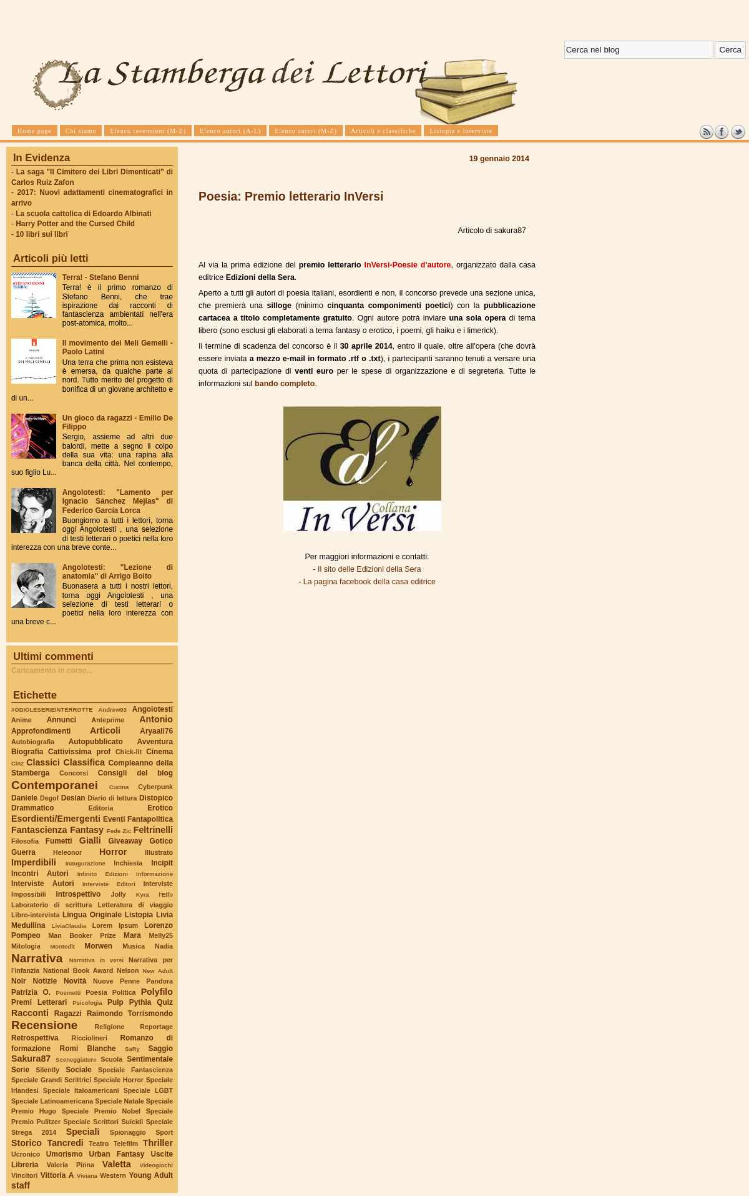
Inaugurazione (85, 863)
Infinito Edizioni (102, 873)
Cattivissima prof (79, 751)
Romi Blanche (88, 1048)
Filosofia (25, 841)
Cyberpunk (155, 786)
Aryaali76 (156, 731)
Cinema (159, 751)
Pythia (140, 1002)
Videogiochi (157, 1165)
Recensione (44, 1025)
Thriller (158, 1143)
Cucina (119, 787)
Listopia (139, 914)
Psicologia (87, 1002)
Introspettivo (78, 894)
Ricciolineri (89, 1038)
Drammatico (32, 808)
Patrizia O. (31, 992)
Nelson (128, 970)
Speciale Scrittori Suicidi (103, 1121)
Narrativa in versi (96, 960)
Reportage (156, 1026)
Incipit (162, 863)
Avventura (155, 741)
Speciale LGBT (148, 1090)
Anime (21, 720)
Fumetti (59, 841)
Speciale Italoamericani (81, 1090)
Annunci (61, 719)
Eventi (114, 819)
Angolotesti (152, 709)
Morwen (98, 946)
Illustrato (159, 852)
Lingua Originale (92, 914)
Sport (164, 1132)
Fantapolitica (150, 819)
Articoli (105, 730)
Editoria (101, 808)
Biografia (27, 751)
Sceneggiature (76, 1059)
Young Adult (151, 1175)
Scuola (111, 1059)
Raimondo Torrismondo (130, 1013)
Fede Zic (119, 830)
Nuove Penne (116, 981)
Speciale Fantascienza (135, 1070)
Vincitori (24, 1175)
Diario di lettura (112, 798)
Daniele (24, 798)
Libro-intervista (35, 915)
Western (113, 1175)
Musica (133, 946)
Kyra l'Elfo (154, 894)
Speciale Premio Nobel (101, 1111)
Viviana (87, 1175)
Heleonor (67, 852)
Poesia (96, 992)
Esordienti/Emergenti (55, 819)
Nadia (164, 946)
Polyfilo (157, 992)
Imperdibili (33, 862)
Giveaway (126, 841)
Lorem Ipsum (115, 925)
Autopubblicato (96, 741)
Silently (47, 1070)
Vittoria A (57, 1175)
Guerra (23, 852)
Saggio (161, 1048)
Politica (124, 992)
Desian (73, 798)
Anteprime (108, 720)
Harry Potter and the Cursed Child (75, 223)
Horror (113, 852)
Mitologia (26, 946)
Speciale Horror (119, 1080)
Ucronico (25, 1154)
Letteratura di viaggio (135, 905)
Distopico (156, 798)
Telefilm (126, 1143)
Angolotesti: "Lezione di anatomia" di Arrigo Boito (117, 572)
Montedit (62, 946)
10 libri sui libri (42, 234)
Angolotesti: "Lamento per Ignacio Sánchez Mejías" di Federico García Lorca (117, 501)
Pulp (115, 1002)
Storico (26, 1143)
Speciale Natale (119, 1101)
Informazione (154, 873)
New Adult (157, 970)
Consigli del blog (135, 773)
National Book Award (78, 970)
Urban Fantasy (116, 1154)
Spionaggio (128, 1132)
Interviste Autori (42, 883)
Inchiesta (128, 863)
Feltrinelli (153, 830)
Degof (49, 798)
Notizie (44, 981)
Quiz (165, 1002)
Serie (20, 1069)
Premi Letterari (39, 1002)
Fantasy (87, 830)
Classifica (84, 762)
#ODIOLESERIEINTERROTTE (51, 709)
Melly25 (161, 935)
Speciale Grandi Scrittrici (51, 1080)
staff (20, 1185)
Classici (43, 762)
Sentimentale (150, 1059)
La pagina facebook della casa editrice (369, 581)
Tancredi (65, 1143)
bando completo (285, 383)
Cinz (17, 763)
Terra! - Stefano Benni (100, 277)
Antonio (156, 719)
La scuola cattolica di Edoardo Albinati (83, 213)
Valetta (116, 1164)
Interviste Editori (108, 883)
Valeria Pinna (70, 1165)
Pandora (159, 981)
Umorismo (64, 1154)
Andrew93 (113, 709)
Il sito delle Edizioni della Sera (369, 569)
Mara (132, 935)
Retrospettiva (35, 1038)
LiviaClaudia (69, 925)
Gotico (161, 841)
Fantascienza (39, 830)
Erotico (160, 808)
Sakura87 (31, 1059)
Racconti (30, 1013)
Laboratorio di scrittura (51, 905)
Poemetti (68, 992)
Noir (18, 981)
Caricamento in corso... (52, 670)
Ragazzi (68, 1013)
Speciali (83, 1132)
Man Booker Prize (81, 935)
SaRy (132, 1048)
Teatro (99, 1143)
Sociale (78, 1069)
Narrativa (36, 958)
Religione (110, 1026)
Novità (75, 981)
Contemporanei (54, 785)
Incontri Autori (40, 873)
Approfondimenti (41, 731)
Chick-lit (128, 751)
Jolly (117, 894)
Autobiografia (32, 741)
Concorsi (73, 773)
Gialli (90, 840)
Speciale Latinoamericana (52, 1101)
